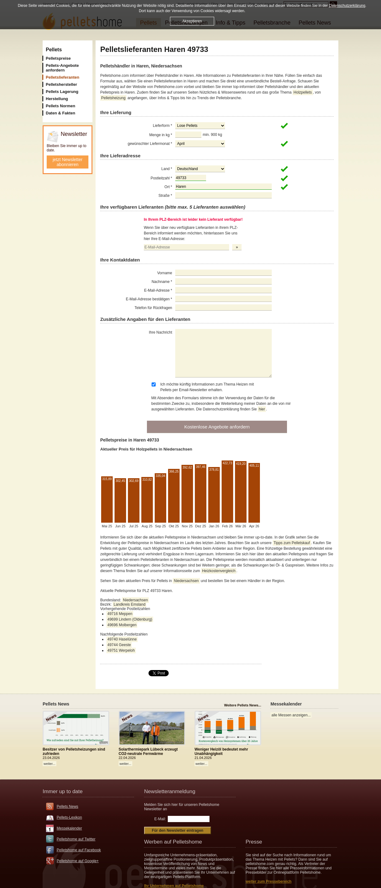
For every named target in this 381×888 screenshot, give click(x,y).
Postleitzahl (161, 178)
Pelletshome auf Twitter (76, 839)
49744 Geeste (119, 645)
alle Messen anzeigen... (291, 715)
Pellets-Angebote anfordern (62, 67)
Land (166, 169)
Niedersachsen (186, 581)
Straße (165, 195)
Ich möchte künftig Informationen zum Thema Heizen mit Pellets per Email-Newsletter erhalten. (207, 387)
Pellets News (67, 806)
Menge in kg (160, 135)
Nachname (162, 282)
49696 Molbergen (121, 625)
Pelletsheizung (113, 98)
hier (262, 409)
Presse (254, 842)
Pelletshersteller (61, 84)
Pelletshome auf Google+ (78, 861)
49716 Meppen (119, 614)
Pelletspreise (58, 58)
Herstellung (57, 98)
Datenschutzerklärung (347, 5)
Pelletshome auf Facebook (79, 850)
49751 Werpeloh (121, 650)
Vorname (164, 273)
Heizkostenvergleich (218, 571)
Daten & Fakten (60, 113)
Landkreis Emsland (129, 604)
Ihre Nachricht (160, 332)
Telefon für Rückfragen (153, 308)
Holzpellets (303, 92)
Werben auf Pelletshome (173, 842)
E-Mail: (160, 819)
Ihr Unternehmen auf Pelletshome (174, 886)
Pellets (54, 49)
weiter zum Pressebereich (268, 881)
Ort (168, 187)
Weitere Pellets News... (242, 705)
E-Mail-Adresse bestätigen (149, 299)
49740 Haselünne (122, 639)
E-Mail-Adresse (158, 290)
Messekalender (69, 828)
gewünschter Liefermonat (150, 143)
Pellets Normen (60, 106)
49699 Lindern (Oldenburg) (129, 619)
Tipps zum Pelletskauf (292, 543)
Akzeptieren (192, 21)
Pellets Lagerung (62, 91)
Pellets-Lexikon (69, 817)
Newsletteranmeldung (169, 791)
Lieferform (162, 125)
